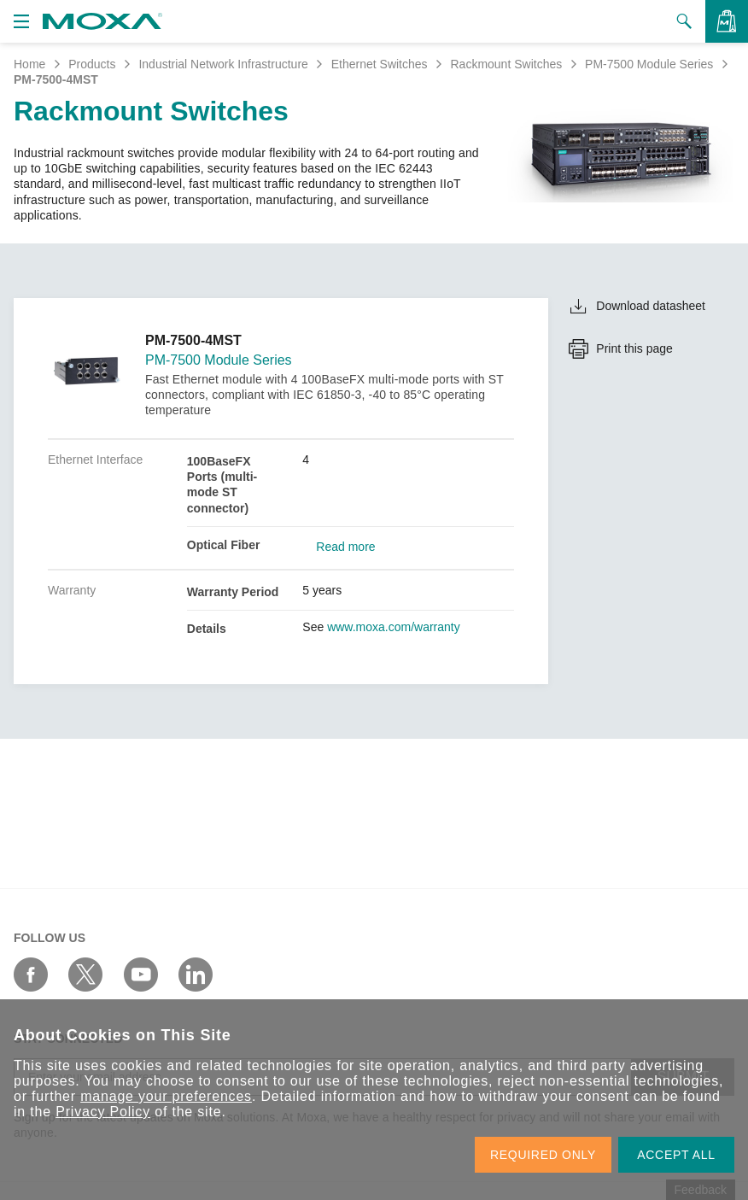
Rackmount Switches (506, 64)
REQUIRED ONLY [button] (543, 1155)
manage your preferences (166, 1096)
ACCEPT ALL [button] (676, 1155)
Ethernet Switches (379, 64)
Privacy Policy (103, 1111)
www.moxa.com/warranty (393, 627)
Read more (345, 547)
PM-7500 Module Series (649, 64)
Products (91, 64)
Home (29, 64)
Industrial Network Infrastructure (222, 64)
